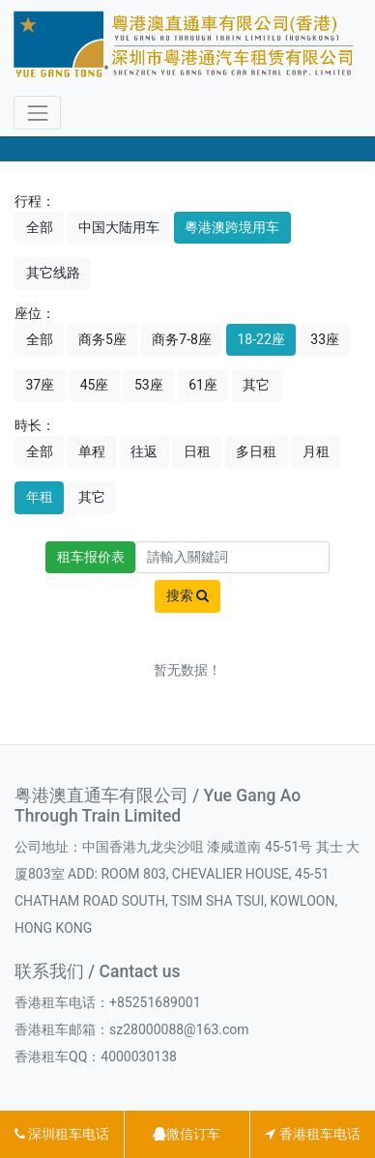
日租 (197, 451)
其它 (256, 384)
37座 (40, 384)
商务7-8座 (182, 339)
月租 (316, 451)
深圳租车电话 (61, 1134)
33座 (324, 339)
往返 (144, 451)
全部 (39, 227)
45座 (94, 384)
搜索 (187, 595)
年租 (39, 497)
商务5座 (102, 339)
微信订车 (186, 1134)
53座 (148, 384)
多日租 (256, 451)
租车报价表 (91, 557)
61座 (202, 384)
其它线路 (53, 272)
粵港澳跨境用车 (232, 227)
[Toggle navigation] (37, 113)
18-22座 (260, 339)
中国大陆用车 (118, 227)
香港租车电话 (312, 1134)
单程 (91, 451)
